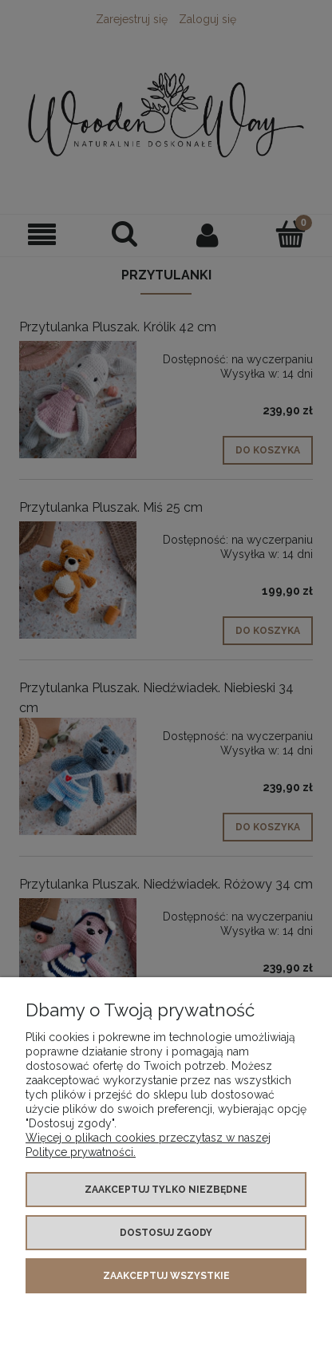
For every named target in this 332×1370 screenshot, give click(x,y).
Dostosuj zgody (166, 1232)
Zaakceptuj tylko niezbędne (166, 1189)
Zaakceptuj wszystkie (166, 1275)
